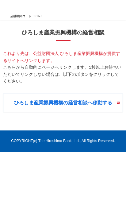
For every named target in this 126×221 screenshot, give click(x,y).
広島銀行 (21, 7)
